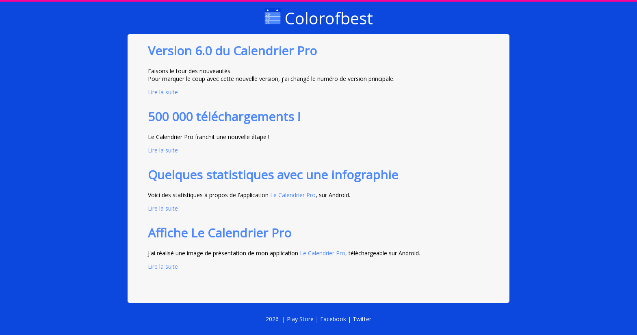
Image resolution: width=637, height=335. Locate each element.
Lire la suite (163, 92)
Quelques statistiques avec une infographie (273, 174)
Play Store (300, 319)
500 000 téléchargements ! (224, 116)
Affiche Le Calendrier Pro (219, 232)
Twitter (362, 319)
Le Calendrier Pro (293, 195)
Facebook (333, 319)
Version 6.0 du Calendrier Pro (232, 50)
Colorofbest (318, 18)
